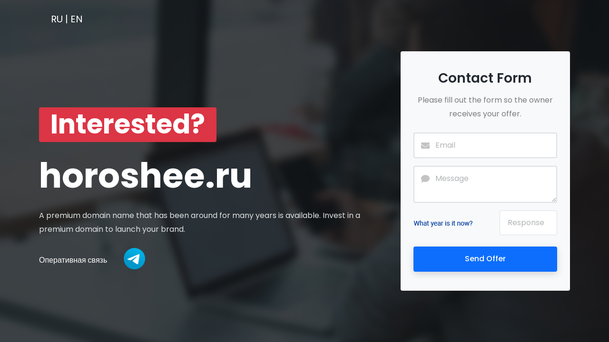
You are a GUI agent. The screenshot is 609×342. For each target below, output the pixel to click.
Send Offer (485, 258)
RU (57, 19)
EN (76, 19)
